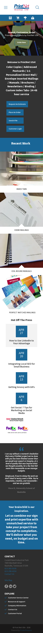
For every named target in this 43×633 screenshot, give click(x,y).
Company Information (17, 605)
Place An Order (15, 112)
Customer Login (15, 129)
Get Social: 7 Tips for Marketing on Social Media (21, 410)
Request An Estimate (17, 104)
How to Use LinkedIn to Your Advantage (21, 342)
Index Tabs (21, 189)
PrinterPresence (26, 630)
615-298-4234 (10, 571)
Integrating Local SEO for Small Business (21, 365)
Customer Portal (15, 613)
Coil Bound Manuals (25, 272)
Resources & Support (16, 601)
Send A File (13, 120)
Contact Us (9, 574)
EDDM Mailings (21, 230)
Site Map (8, 580)
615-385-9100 (10, 568)
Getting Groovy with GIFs (21, 387)
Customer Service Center (18, 597)
